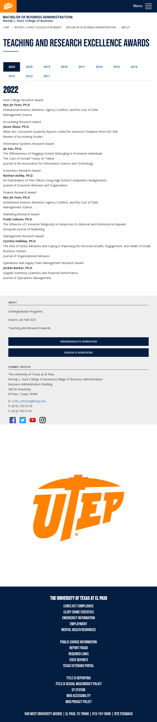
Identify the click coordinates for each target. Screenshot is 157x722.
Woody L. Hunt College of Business (28, 21)
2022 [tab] (11, 67)
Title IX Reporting (78, 678)
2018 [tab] (64, 67)
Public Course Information (78, 642)
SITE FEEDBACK (123, 713)
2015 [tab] (116, 67)
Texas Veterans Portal (78, 665)
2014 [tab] (134, 67)
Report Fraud (78, 647)
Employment (78, 624)
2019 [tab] (46, 67)
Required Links (79, 653)
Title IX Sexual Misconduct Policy (79, 683)
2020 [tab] (29, 67)
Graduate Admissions (78, 352)
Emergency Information (78, 617)
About (125, 27)
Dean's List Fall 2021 (22, 320)
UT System (78, 689)
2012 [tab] (29, 76)
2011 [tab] (46, 76)
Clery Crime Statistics (78, 612)
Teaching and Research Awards (29, 328)
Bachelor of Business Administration (38, 17)
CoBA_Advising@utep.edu (28, 401)
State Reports (78, 659)
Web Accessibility (79, 695)
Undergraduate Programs (25, 311)
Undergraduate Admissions (78, 341)
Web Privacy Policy (79, 701)
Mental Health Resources (78, 629)
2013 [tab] (11, 76)
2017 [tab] (81, 67)
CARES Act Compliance (78, 606)
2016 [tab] (99, 67)
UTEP (6, 27)
